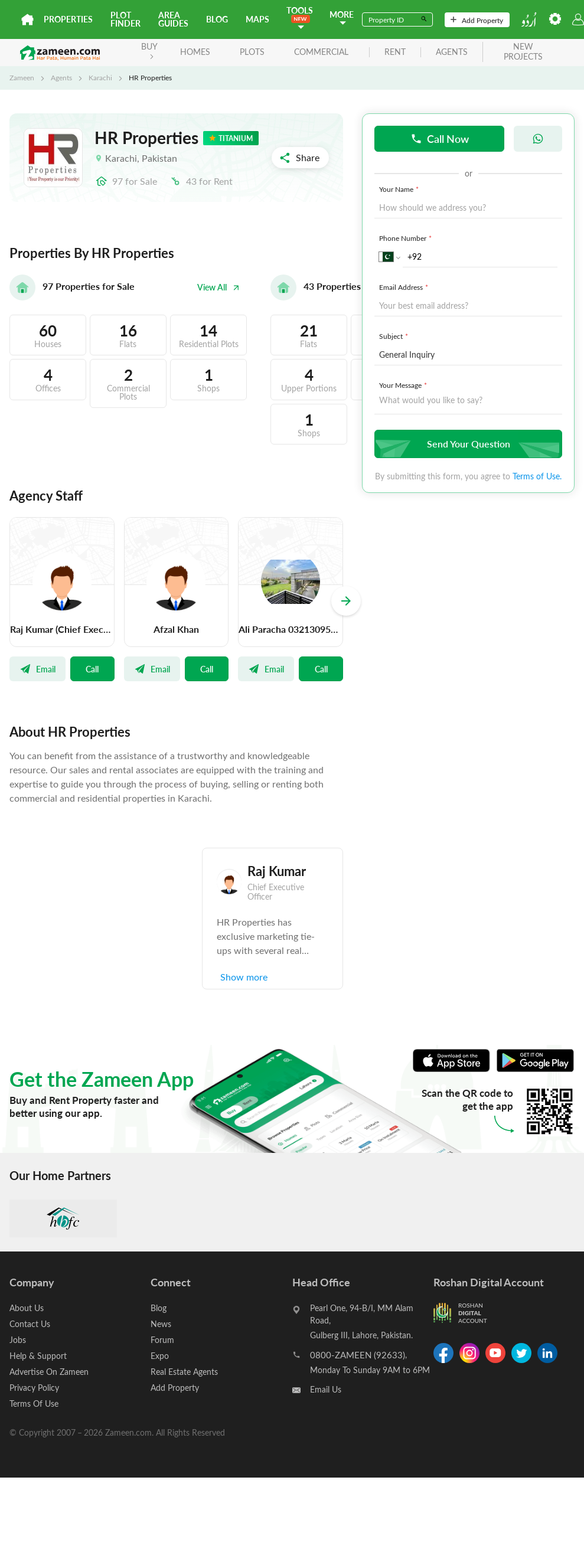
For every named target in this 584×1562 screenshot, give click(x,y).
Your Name (400, 188)
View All (218, 287)
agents (452, 52)
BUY (149, 50)
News (161, 1323)
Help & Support (38, 1355)
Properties (68, 19)
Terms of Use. (537, 476)
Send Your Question (466, 444)
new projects (523, 52)
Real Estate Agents (184, 1371)
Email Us (325, 1389)
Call (92, 669)
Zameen (21, 77)
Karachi (100, 77)
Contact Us (29, 1323)
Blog (217, 19)
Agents (61, 77)
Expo (160, 1355)
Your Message (404, 384)
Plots (252, 51)
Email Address (404, 286)
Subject (394, 335)
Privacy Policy (34, 1387)
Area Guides (173, 19)
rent (395, 52)
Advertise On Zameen (49, 1371)
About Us (26, 1307)
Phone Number (406, 237)
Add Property (477, 20)
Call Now (439, 138)
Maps (257, 19)
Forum (162, 1339)
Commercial (321, 51)
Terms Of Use (33, 1403)
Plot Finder (125, 19)
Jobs (17, 1339)
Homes (195, 51)
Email (37, 669)
